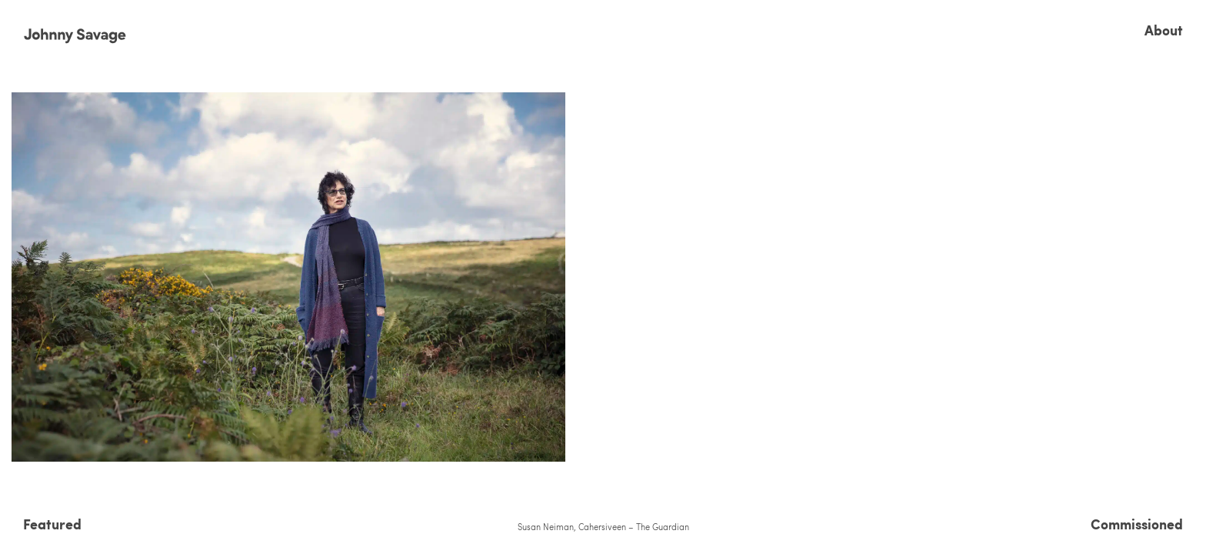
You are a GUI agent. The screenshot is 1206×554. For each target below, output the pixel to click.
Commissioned (1137, 524)
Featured (52, 524)
